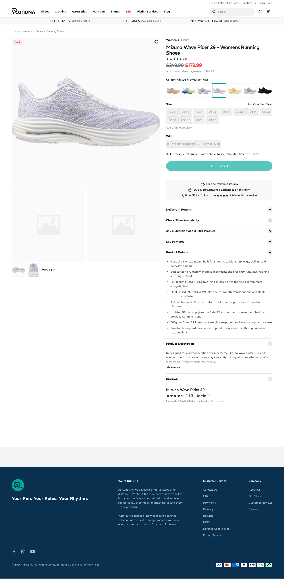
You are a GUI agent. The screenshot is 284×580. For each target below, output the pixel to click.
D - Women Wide (208, 145)
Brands (115, 13)
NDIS (206, 523)
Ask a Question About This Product (190, 232)
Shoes (45, 13)
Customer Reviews (260, 504)
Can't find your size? (179, 129)
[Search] (214, 12)
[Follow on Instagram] (23, 552)
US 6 (172, 113)
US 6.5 (186, 113)
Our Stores (255, 497)
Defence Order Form (216, 530)
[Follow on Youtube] (32, 552)
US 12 (212, 121)
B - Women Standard (181, 145)
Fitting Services (147, 13)
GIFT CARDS (142, 22)
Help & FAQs (216, 3)
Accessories (79, 13)
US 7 (199, 113)
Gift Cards (233, 3)
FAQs (206, 497)
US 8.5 (239, 113)
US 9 (253, 113)
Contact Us (249, 3)
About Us (254, 491)
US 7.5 (212, 113)
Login (261, 3)
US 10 (172, 121)
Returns (208, 517)
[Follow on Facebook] (14, 552)
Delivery (208, 510)
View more (173, 369)
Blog (167, 13)
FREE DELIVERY (70, 22)
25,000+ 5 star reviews (244, 197)
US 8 (226, 113)
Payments (209, 504)
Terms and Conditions (69, 566)
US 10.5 (185, 121)
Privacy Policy (92, 566)
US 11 (199, 121)
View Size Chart (262, 105)
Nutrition (99, 13)
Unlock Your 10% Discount (214, 22)
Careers (253, 510)
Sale (128, 13)
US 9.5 (266, 113)
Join (270, 3)
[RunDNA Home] (23, 12)
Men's (185, 41)
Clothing (60, 13)
